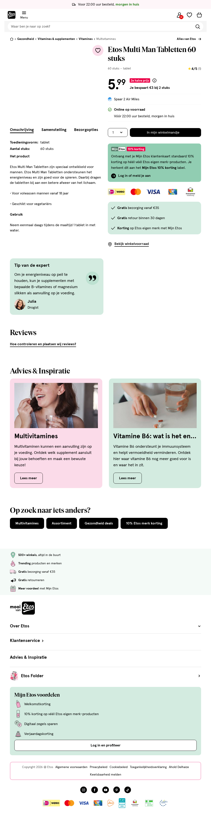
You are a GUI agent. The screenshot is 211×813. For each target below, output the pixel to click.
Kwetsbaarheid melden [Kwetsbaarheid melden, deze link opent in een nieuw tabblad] (105, 774)
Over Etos (105, 626)
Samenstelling (53, 130)
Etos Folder (111, 676)
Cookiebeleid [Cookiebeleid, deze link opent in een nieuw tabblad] (119, 767)
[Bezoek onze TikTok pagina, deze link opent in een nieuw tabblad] (127, 790)
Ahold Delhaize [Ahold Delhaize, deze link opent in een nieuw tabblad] (179, 767)
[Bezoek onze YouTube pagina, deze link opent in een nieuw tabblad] (105, 790)
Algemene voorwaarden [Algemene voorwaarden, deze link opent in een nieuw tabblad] (71, 767)
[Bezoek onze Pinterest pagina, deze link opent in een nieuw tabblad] (116, 790)
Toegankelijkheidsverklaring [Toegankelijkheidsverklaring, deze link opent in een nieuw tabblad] (148, 767)
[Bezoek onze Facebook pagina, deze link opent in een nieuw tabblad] (94, 790)
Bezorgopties (86, 130)
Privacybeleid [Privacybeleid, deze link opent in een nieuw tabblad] (98, 767)
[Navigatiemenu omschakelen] (24, 12)
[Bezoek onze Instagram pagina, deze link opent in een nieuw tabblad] (83, 790)
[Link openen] (122, 803)
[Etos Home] (11, 15)
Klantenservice (27, 640)
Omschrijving (22, 130)
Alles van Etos (186, 39)
